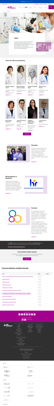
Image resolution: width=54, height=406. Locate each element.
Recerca (22, 7)
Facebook (22, 314)
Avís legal (26, 352)
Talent (26, 7)
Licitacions (30, 330)
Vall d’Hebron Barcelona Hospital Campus (21, 344)
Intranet (21, 342)
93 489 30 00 (29, 319)
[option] (27, 156)
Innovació (35, 7)
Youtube (29, 314)
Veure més (27, 134)
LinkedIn (24, 314)
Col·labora (39, 329)
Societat (45, 7)
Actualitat (39, 332)
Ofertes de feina (39, 327)
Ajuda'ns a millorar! (21, 340)
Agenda (39, 330)
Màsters (20, 339)
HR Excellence (30, 331)
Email (23, 319)
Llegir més (8, 94)
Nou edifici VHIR (39, 324)
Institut (19, 324)
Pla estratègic (30, 324)
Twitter (19, 314)
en (4, 4)
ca (3, 4)
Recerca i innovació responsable (30, 327)
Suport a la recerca (41, 7)
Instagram (27, 314)
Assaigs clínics (19, 329)
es (6, 4)
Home (3, 11)
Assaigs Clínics (30, 7)
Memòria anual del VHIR (21, 337)
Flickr (32, 314)
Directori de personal (39, 326)
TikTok (34, 314)
